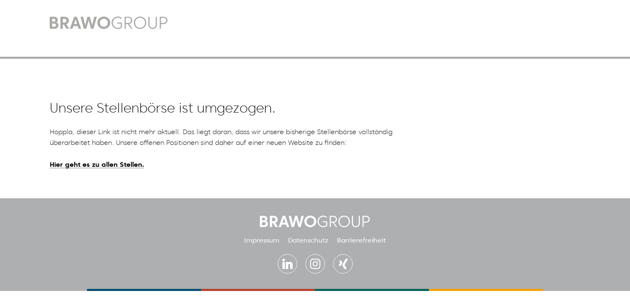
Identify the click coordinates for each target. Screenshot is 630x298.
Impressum (261, 240)
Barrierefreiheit (361, 240)
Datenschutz (308, 240)
